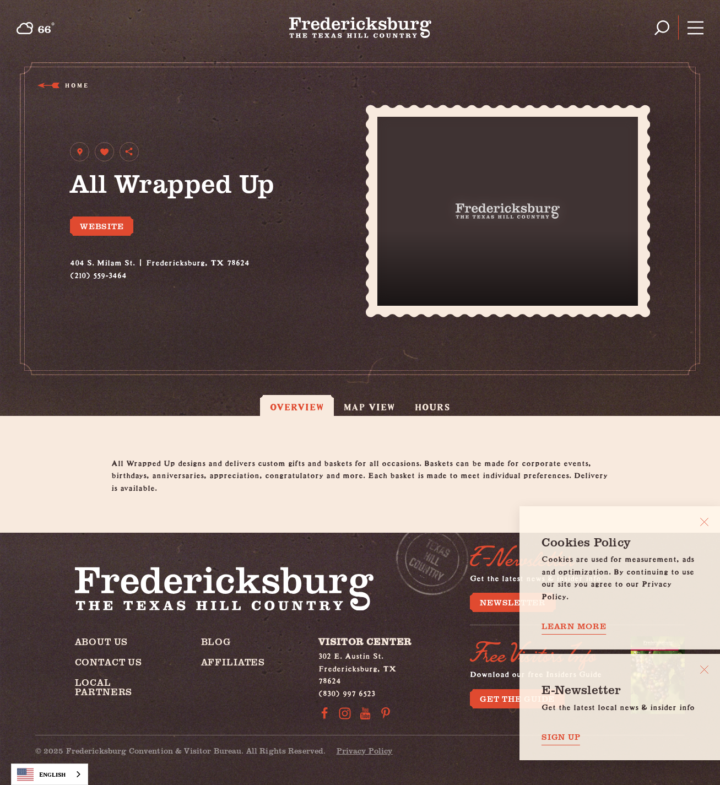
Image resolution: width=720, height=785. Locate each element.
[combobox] (49, 774)
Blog (216, 641)
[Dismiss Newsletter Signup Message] (704, 669)
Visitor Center (365, 641)
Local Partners (104, 687)
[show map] (79, 151)
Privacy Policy (365, 750)
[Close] (704, 522)
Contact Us (109, 662)
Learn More (574, 626)
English (41, 774)
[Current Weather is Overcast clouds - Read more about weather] (35, 28)
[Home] (360, 27)
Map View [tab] (369, 407)
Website (101, 225)
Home (76, 85)
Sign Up (561, 737)
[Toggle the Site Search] (661, 27)
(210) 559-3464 (98, 273)
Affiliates (233, 662)
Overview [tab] (297, 407)
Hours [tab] (432, 407)
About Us (101, 641)
